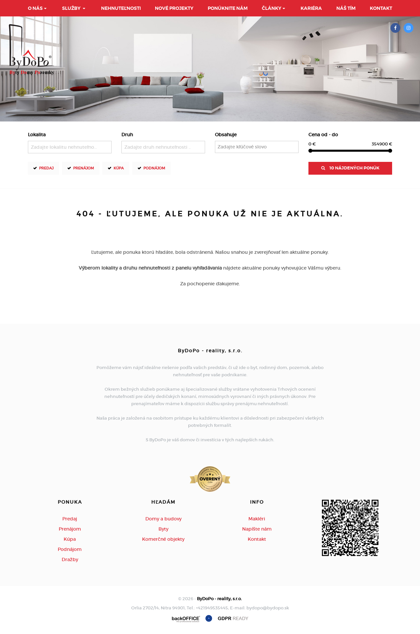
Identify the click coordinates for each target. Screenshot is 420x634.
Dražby (70, 559)
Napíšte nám (257, 529)
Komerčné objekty (163, 539)
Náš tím (346, 8)
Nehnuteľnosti (121, 8)
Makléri (256, 519)
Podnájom (154, 167)
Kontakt (381, 8)
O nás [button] (35, 8)
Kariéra (311, 8)
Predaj (46, 167)
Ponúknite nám (228, 8)
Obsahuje (226, 135)
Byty (163, 529)
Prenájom (83, 167)
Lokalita (37, 135)
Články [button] (271, 8)
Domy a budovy (163, 519)
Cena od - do (323, 135)
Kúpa (119, 167)
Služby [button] (71, 8)
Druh (127, 135)
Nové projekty (174, 8)
